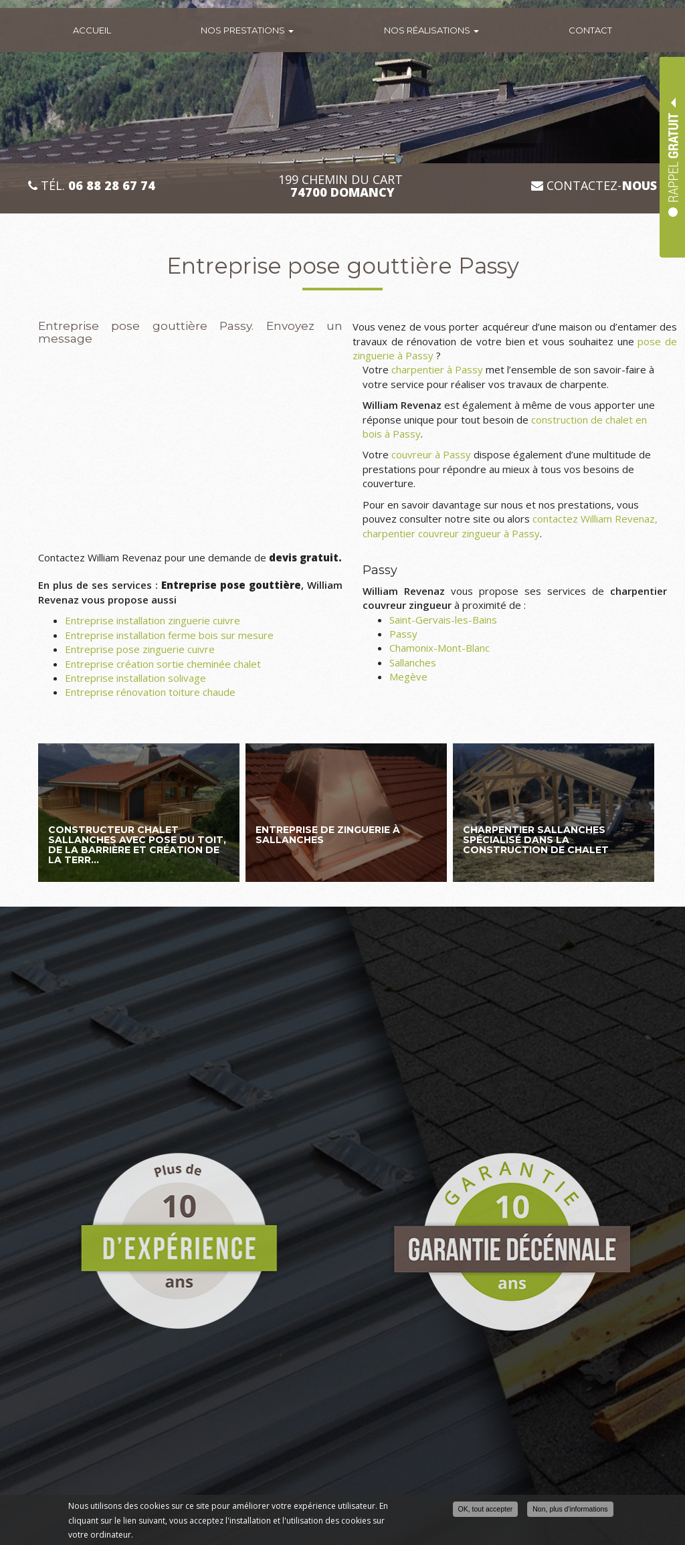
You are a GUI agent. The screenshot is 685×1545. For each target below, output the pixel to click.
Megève (408, 676)
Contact (590, 30)
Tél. (91, 185)
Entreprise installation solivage (135, 678)
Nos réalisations (431, 30)
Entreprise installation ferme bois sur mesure (169, 635)
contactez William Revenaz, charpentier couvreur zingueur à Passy (510, 525)
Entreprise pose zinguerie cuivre (140, 649)
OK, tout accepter (485, 1510)
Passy (403, 633)
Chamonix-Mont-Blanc (439, 647)
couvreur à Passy (431, 454)
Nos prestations (247, 30)
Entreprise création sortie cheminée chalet (163, 663)
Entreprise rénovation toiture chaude (150, 692)
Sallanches (412, 662)
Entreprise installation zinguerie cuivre (152, 620)
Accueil (92, 30)
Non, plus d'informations (569, 1510)
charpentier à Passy (437, 369)
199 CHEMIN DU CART (342, 186)
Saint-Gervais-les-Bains (443, 619)
